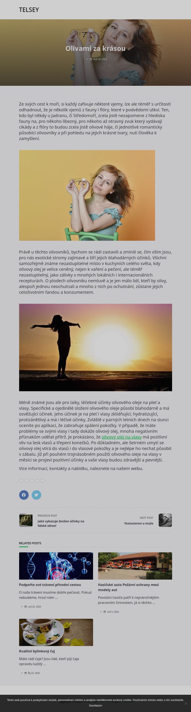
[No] (186, 703)
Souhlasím (95, 705)
